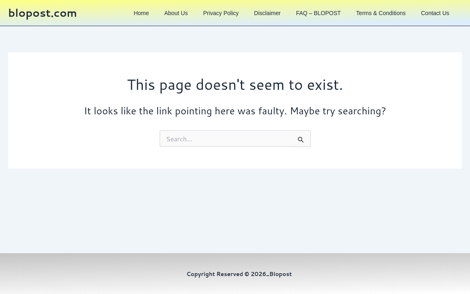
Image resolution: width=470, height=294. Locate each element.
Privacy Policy (234, 17)
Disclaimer (278, 17)
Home (161, 17)
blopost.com (42, 16)
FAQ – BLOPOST (326, 17)
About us (193, 17)
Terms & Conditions (385, 17)
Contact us (437, 17)
